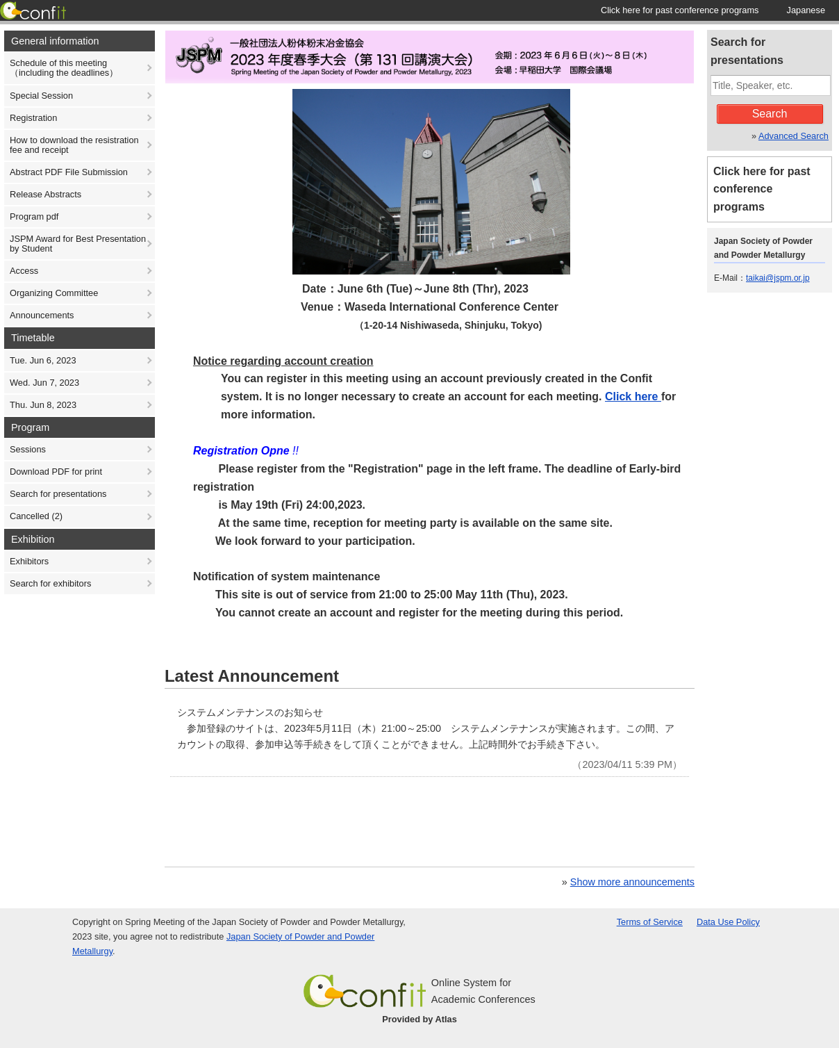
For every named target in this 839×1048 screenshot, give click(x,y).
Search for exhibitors (50, 583)
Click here (633, 396)
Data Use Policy (728, 922)
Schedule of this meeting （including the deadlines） (64, 68)
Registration (33, 118)
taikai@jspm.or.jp (778, 278)
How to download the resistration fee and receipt (74, 145)
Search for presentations (58, 494)
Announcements (42, 315)
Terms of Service (650, 922)
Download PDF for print (56, 471)
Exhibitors (29, 561)
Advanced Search (793, 136)
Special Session (41, 95)
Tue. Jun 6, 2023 (43, 360)
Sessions (28, 449)
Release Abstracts (45, 194)
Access (24, 270)
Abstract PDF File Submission (69, 172)
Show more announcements (632, 881)
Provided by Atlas (419, 1019)
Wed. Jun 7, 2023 (44, 382)
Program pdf (34, 216)
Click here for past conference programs (762, 189)
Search (770, 114)
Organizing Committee (54, 293)
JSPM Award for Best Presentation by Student (78, 244)
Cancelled (36, 516)
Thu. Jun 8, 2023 (43, 405)
